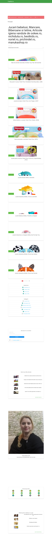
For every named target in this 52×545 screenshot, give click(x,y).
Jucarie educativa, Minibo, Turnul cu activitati (26, 196)
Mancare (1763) (26, 311)
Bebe (36, 17)
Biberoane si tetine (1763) (27, 305)
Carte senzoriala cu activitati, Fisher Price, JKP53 (26, 139)
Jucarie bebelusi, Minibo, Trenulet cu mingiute (26, 215)
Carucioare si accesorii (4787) (26, 307)
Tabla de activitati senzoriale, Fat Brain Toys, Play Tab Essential (26, 62)
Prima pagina (10, 21)
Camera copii (26, 17)
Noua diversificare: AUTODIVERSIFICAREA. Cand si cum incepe (26, 457)
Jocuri (31, 17)
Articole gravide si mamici (13, 17)
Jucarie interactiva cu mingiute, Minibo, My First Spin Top (26, 235)
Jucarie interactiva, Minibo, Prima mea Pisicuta (26, 273)
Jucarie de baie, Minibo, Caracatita (26, 177)
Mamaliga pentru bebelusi (33, 522)
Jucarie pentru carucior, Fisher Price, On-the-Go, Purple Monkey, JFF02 (26, 159)
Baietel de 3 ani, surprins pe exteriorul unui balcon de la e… (33, 375)
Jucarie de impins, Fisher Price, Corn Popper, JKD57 (26, 101)
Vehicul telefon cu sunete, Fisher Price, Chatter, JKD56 (26, 120)
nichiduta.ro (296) (26, 289)
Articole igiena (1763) (27, 303)
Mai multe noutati (38, 397)
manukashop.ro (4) (27, 287)
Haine (16, 20)
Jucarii (11, 20)
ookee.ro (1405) (26, 293)
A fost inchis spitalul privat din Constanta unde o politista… (33, 387)
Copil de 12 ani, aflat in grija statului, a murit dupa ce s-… (33, 391)
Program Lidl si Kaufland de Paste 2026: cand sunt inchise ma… (33, 379)
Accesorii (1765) (26, 301)
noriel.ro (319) (27, 291)
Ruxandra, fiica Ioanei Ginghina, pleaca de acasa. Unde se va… (33, 383)
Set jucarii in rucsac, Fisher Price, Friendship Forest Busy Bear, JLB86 (26, 81)
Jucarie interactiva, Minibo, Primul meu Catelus (26, 254)
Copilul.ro (11, 1)
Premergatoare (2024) (27, 313)
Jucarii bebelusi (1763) (26, 309)
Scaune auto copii (20, 17)
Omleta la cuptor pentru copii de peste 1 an (33, 526)
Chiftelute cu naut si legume (33, 518)
